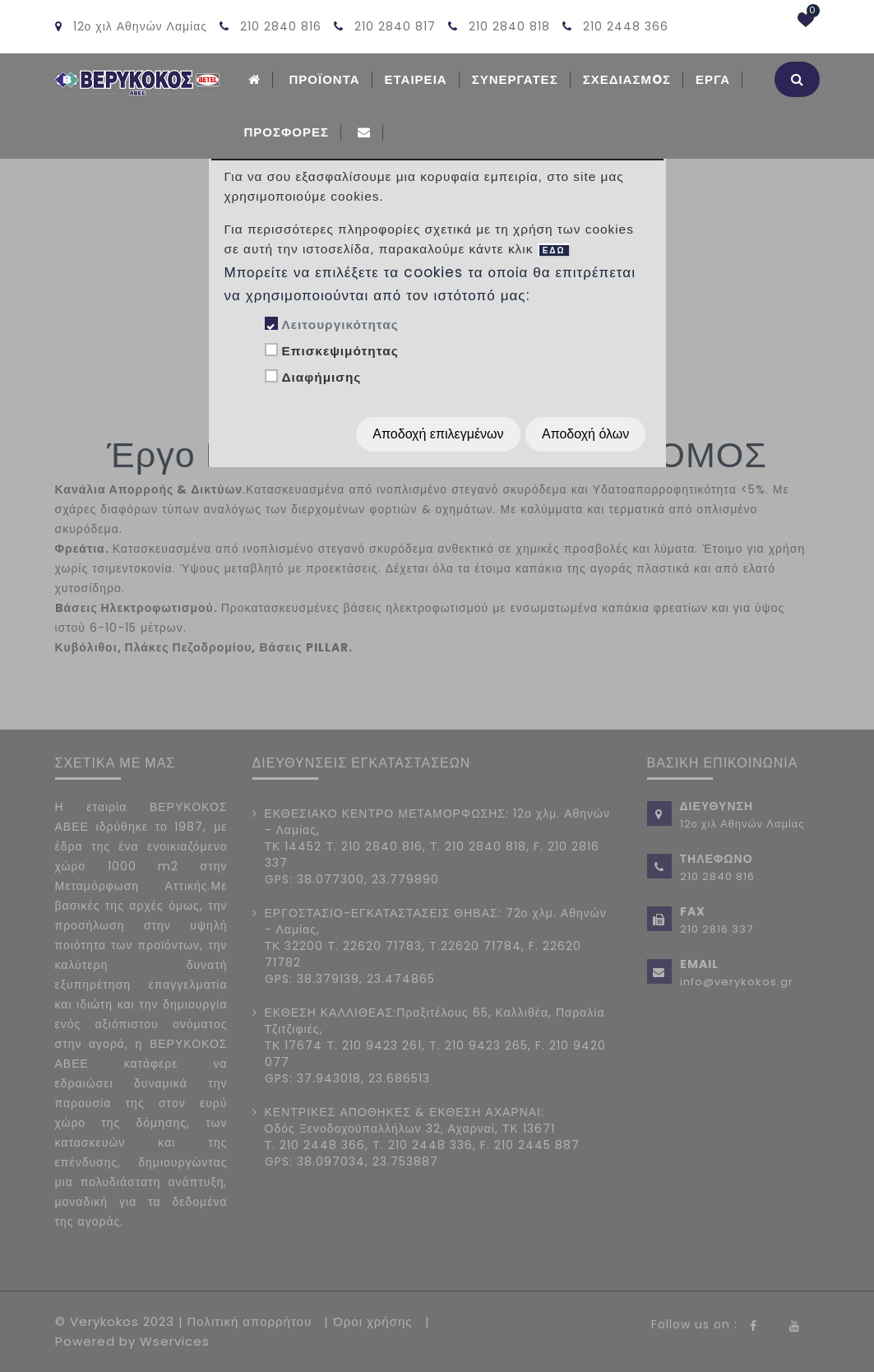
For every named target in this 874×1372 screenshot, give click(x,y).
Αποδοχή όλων (585, 434)
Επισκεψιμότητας (339, 351)
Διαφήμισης (321, 377)
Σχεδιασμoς (627, 79)
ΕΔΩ (554, 250)
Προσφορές (287, 132)
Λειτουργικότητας (339, 324)
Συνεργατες (515, 79)
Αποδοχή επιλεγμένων (437, 434)
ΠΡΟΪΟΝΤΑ (324, 79)
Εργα (713, 79)
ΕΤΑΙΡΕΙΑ (416, 79)
